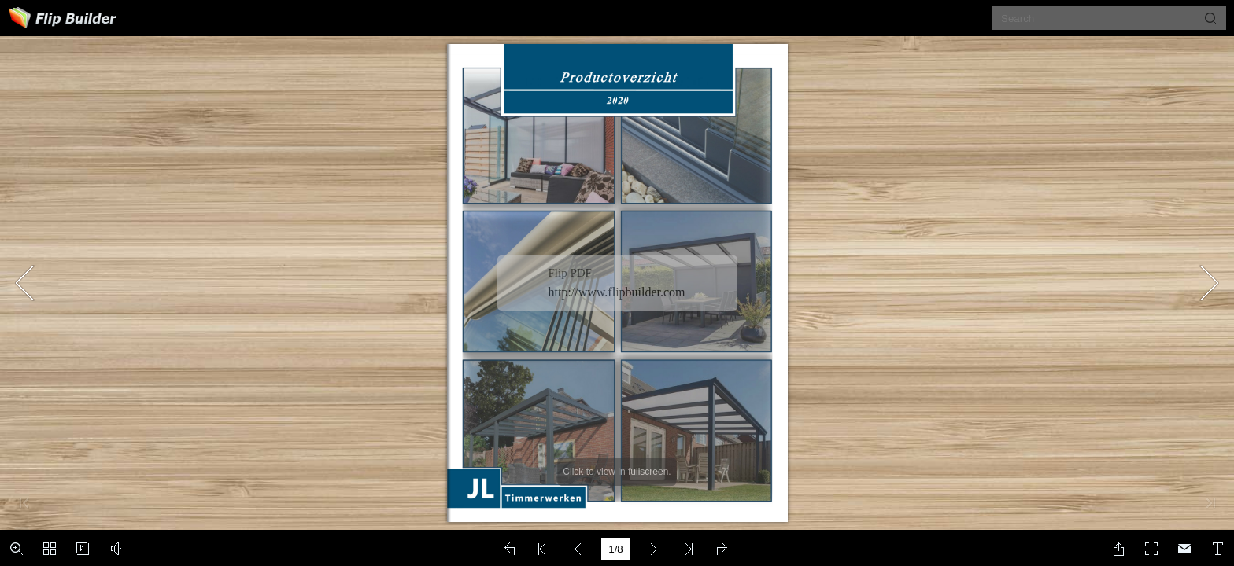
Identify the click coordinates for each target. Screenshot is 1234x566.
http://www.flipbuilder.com (617, 292)
